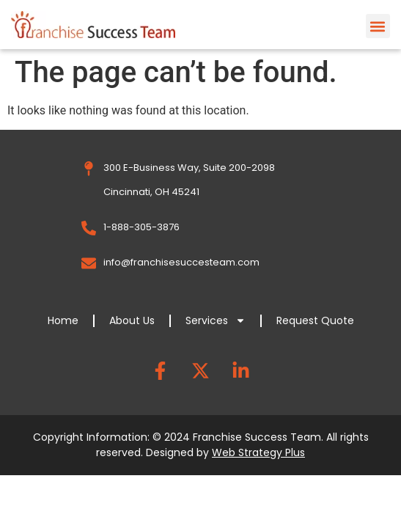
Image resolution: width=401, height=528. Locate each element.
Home (63, 320)
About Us (132, 320)
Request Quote (315, 320)
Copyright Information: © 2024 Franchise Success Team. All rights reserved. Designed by (201, 445)
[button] (378, 26)
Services (215, 320)
